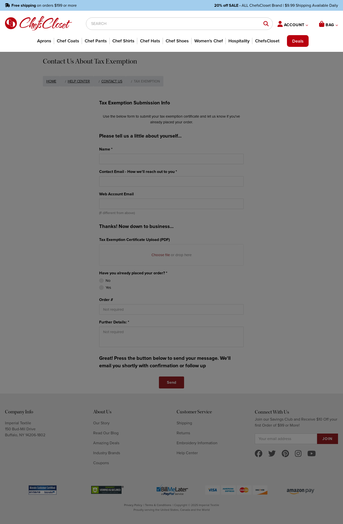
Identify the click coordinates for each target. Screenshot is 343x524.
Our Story (101, 423)
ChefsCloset (267, 41)
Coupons (101, 462)
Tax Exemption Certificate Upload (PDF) (134, 239)
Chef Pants (96, 41)
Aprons (44, 41)
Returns (183, 433)
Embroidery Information (197, 443)
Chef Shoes (177, 41)
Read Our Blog (106, 433)
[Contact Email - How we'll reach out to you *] (171, 181)
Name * (106, 149)
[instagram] (298, 453)
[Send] (171, 382)
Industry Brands (106, 452)
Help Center (187, 452)
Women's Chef (208, 41)
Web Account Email (116, 194)
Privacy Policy (133, 505)
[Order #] (171, 309)
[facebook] (258, 453)
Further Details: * (114, 322)
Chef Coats (68, 41)
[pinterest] (285, 453)
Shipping (184, 423)
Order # (106, 299)
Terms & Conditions (158, 505)
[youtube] (311, 453)
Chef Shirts (123, 41)
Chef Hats (150, 41)
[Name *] (171, 158)
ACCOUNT (292, 24)
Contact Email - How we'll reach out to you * (138, 171)
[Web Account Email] (171, 203)
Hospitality (239, 41)
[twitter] (272, 453)
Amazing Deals (106, 443)
